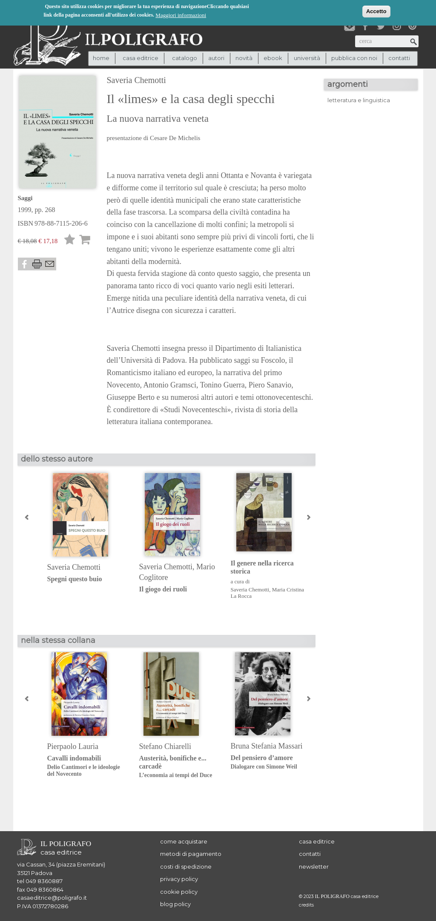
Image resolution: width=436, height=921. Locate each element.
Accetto (376, 11)
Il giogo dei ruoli (163, 589)
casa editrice (317, 841)
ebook (273, 58)
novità (243, 58)
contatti (399, 58)
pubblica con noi (354, 58)
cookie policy (179, 891)
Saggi (25, 198)
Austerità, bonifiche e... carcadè (178, 767)
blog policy (175, 904)
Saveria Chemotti (136, 80)
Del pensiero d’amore (270, 762)
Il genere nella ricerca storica (262, 567)
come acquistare (183, 841)
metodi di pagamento (190, 853)
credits (306, 905)
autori (216, 58)
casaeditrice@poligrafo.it (52, 897)
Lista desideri (69, 240)
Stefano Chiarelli (165, 746)
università (307, 58)
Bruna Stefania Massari (267, 746)
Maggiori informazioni (180, 14)
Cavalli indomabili (86, 766)
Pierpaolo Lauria (72, 746)
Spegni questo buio (74, 578)
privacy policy (179, 878)
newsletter (314, 866)
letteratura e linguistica (358, 100)
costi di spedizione (186, 866)
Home (101, 58)
